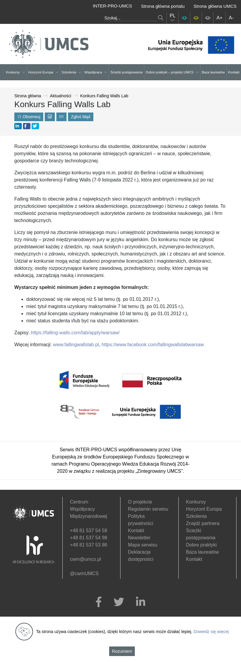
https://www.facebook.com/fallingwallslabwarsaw (153, 344)
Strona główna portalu (163, 6)
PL (173, 17)
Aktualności (60, 95)
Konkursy (15, 72)
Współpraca (95, 72)
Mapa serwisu (142, 544)
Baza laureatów (213, 72)
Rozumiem (122, 651)
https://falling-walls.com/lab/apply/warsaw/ (75, 332)
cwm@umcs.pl (85, 559)
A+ (220, 17)
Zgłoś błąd (80, 116)
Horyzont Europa (43, 72)
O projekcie (140, 501)
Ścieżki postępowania (126, 72)
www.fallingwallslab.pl (76, 344)
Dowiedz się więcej (211, 631)
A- (231, 17)
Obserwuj (28, 116)
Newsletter (139, 537)
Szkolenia (71, 72)
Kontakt (234, 72)
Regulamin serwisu (148, 509)
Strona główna (27, 95)
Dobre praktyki (201, 544)
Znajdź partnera (203, 523)
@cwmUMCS (84, 573)
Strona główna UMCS (215, 6)
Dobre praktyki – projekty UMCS (172, 72)
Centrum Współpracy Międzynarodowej (88, 509)
